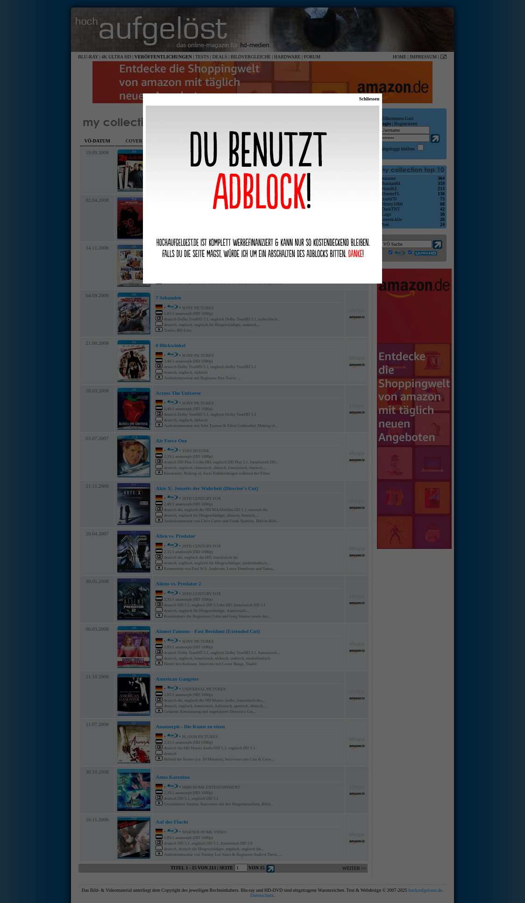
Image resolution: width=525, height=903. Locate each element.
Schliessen (369, 98)
